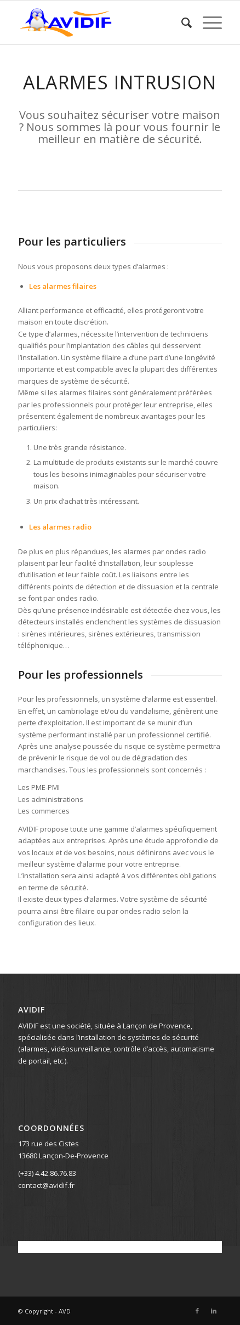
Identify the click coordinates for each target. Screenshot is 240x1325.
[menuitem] (181, 22)
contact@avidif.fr (46, 1185)
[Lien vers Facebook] (197, 1311)
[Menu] (207, 22)
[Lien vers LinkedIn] (213, 1311)
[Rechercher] (181, 22)
